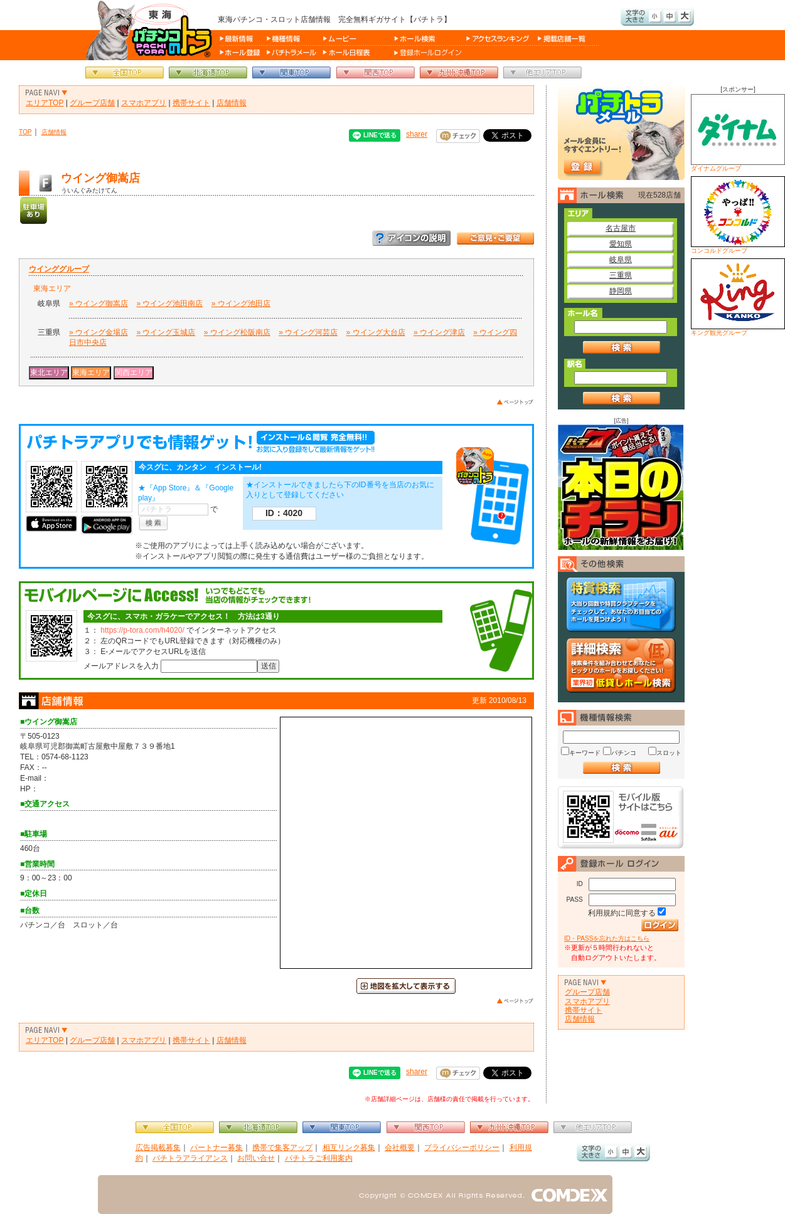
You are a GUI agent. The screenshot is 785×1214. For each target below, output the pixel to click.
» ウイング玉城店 (165, 332)
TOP (25, 132)
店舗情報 (231, 102)
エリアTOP (44, 102)
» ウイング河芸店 (308, 332)
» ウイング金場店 (98, 332)
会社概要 (400, 1147)
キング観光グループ (738, 297)
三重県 (620, 275)
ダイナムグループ (738, 133)
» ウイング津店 (439, 332)
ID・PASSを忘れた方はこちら (606, 938)
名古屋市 (621, 228)
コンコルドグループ (738, 215)
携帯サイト (191, 102)
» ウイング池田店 (240, 303)
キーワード (585, 752)
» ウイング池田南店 (169, 303)
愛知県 (620, 244)
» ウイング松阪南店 (237, 332)
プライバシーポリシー (461, 1147)
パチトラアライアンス (190, 1158)
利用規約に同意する (622, 913)
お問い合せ (256, 1158)
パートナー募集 (216, 1147)
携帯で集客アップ (282, 1147)
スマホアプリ (143, 102)
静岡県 (620, 291)
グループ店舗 (92, 102)
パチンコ (623, 752)
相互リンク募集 (349, 1147)
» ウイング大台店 (375, 332)
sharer (416, 134)
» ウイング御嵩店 (98, 303)
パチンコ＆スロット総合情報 (151, 30)
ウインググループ (59, 269)
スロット (668, 752)
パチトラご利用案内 (319, 1158)
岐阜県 (620, 259)
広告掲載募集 (158, 1147)
